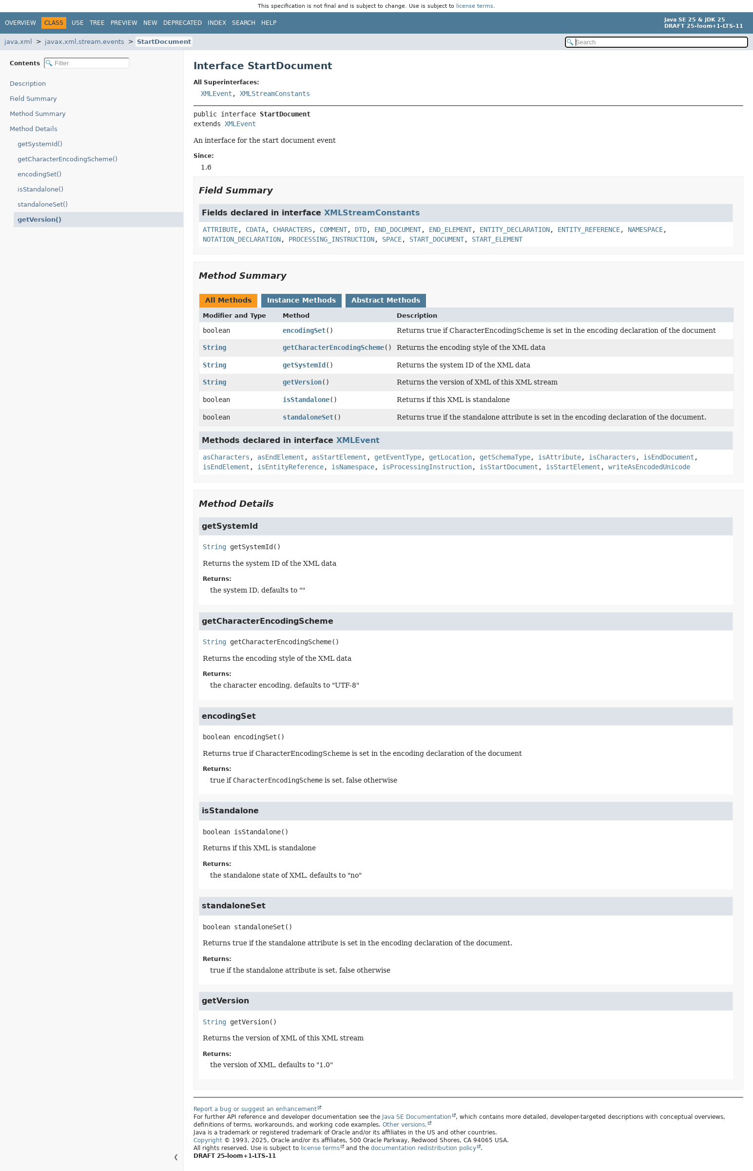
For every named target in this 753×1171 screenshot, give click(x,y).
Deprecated (182, 22)
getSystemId (304, 365)
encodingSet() (39, 174)
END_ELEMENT (450, 229)
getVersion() (37, 219)
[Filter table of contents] (87, 63)
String (214, 347)
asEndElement (280, 457)
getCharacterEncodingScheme (333, 347)
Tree (97, 22)
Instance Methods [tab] (301, 300)
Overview (20, 22)
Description (30, 83)
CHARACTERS (292, 229)
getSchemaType (505, 457)
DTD (361, 229)
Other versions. (405, 1124)
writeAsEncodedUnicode (649, 467)
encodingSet (304, 330)
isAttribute (559, 457)
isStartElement (573, 467)
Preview (124, 22)
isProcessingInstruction (427, 467)
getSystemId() (40, 144)
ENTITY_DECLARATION (515, 229)
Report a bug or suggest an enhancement (255, 1109)
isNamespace (352, 467)
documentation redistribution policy (423, 1148)
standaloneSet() (43, 204)
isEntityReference (290, 467)
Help (268, 22)
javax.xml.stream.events (84, 41)
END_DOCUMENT (397, 229)
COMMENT (333, 229)
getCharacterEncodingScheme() (67, 159)
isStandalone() (40, 189)
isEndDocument (668, 457)
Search (243, 22)
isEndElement (226, 467)
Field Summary (33, 98)
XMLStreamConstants (275, 93)
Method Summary (38, 113)
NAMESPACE (645, 229)
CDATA (255, 229)
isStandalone (306, 399)
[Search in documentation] (657, 42)
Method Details (34, 129)
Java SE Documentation (416, 1116)
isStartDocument (509, 467)
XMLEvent (216, 93)
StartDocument (164, 41)
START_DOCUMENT (436, 239)
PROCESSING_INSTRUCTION (331, 239)
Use (78, 22)
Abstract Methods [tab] (385, 300)
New (150, 22)
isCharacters (612, 457)
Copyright (207, 1140)
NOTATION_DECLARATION (242, 239)
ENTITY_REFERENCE (589, 229)
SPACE (392, 239)
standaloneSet (308, 417)
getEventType (397, 457)
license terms (474, 6)
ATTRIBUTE (220, 229)
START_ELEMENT (497, 239)
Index (217, 22)
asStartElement (339, 457)
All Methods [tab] (228, 300)
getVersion (302, 382)
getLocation (450, 457)
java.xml (18, 41)
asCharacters (226, 457)
